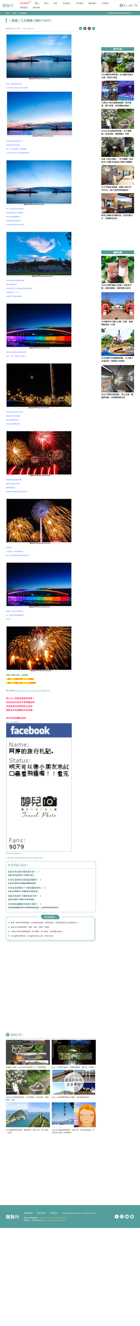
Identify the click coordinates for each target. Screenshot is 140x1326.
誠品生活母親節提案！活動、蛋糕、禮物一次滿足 (32, 927)
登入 (125, 5)
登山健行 (67, 3)
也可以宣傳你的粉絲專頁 (13, 853)
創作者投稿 (28, 1215)
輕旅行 (8, 5)
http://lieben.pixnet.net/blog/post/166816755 (32, 690)
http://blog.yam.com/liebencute (29, 858)
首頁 (7, 13)
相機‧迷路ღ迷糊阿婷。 (13, 722)
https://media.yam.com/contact (55, 1222)
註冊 (130, 5)
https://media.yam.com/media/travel (54, 1219)
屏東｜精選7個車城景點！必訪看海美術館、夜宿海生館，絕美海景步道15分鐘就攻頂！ (49, 923)
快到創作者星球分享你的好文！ (120, 13)
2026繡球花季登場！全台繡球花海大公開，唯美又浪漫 (35, 937)
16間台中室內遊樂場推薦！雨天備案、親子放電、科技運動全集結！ (40, 932)
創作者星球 (25, 3)
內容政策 (53, 1215)
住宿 (56, 3)
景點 (37, 3)
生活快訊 (105, 3)
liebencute (31, 28)
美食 (46, 3)
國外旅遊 (93, 3)
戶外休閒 (80, 3)
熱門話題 (24, 8)
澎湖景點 (22, 13)
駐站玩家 (36, 8)
